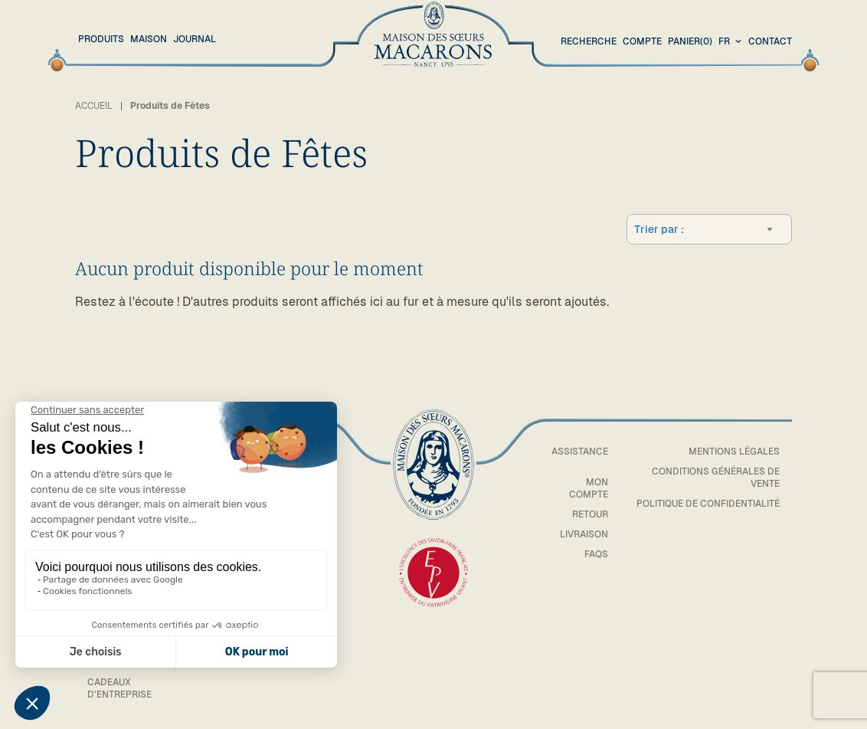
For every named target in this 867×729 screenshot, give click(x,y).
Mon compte (588, 488)
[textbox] (738, 229)
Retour (590, 514)
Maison (148, 39)
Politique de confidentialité (708, 503)
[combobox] (731, 42)
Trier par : (659, 229)
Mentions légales (734, 451)
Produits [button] (101, 39)
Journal (194, 39)
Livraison (584, 534)
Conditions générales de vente (716, 477)
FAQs (596, 554)
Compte (642, 41)
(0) (690, 42)
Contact (770, 41)
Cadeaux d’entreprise (119, 688)
